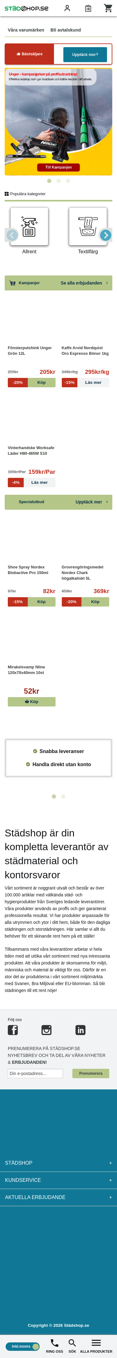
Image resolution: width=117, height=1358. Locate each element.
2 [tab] (59, 181)
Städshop (58, 1163)
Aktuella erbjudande (58, 1197)
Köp (31, 701)
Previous (12, 235)
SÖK (72, 1345)
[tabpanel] (58, 122)
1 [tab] (49, 181)
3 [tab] (68, 181)
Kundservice (58, 1180)
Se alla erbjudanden (84, 282)
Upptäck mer (85, 54)
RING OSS (54, 1345)
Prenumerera (90, 1073)
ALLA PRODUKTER (96, 1346)
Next (105, 235)
